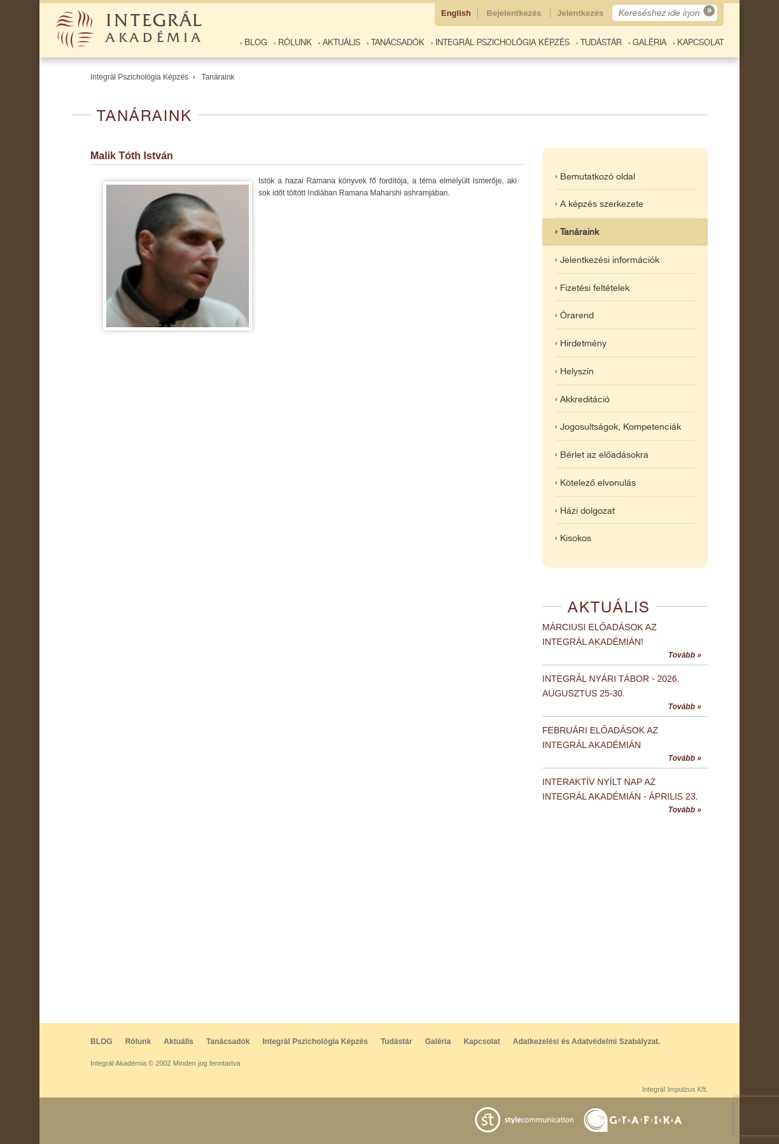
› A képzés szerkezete (599, 204)
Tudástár (396, 1041)
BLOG (101, 1041)
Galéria (438, 1041)
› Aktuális (339, 42)
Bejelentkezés (515, 13)
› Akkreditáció (582, 399)
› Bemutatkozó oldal (595, 176)
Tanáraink (218, 77)
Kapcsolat (481, 1041)
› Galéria (647, 42)
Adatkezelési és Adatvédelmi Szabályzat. (587, 1041)
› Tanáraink (577, 232)
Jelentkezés (581, 13)
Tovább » (684, 655)
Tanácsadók (227, 1041)
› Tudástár (599, 42)
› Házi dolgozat (585, 510)
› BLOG (253, 42)
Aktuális (178, 1041)
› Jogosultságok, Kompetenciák (618, 426)
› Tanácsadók (396, 42)
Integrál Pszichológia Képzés (139, 77)
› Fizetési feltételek (592, 288)
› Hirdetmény (581, 343)
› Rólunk (293, 42)
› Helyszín (574, 371)
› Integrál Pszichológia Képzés (500, 42)
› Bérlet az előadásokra (602, 454)
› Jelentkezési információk (607, 260)
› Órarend (574, 315)
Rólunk (138, 1041)
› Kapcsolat (698, 42)
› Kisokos (573, 538)
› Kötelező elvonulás (595, 482)
